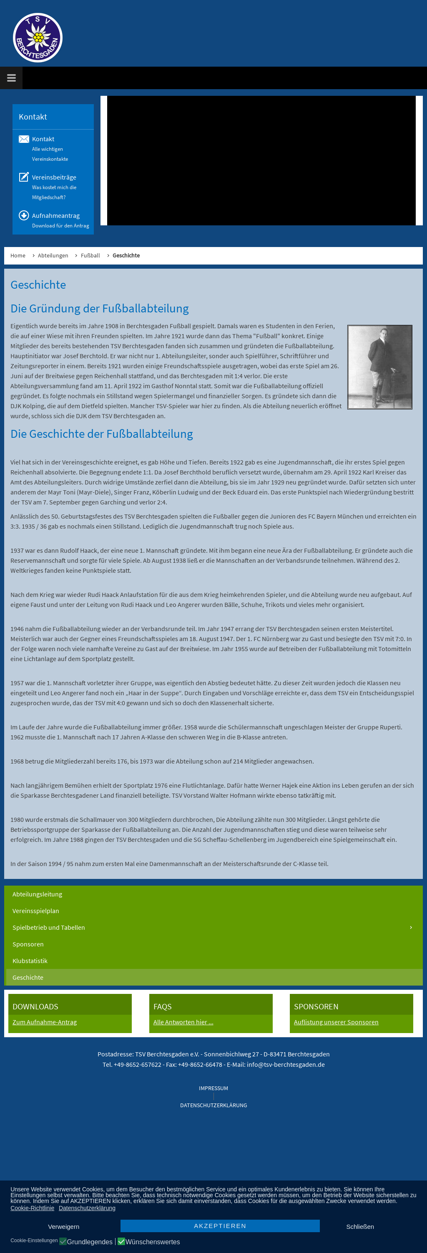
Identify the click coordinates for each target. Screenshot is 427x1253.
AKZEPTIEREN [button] (220, 1225)
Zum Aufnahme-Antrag (45, 1022)
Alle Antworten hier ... (183, 1022)
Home (17, 255)
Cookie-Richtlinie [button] (32, 1208)
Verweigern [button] (63, 1226)
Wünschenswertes (153, 1242)
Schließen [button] (360, 1226)
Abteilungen (53, 255)
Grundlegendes (90, 1242)
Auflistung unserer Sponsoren (336, 1022)
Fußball (90, 255)
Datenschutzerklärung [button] (87, 1208)
